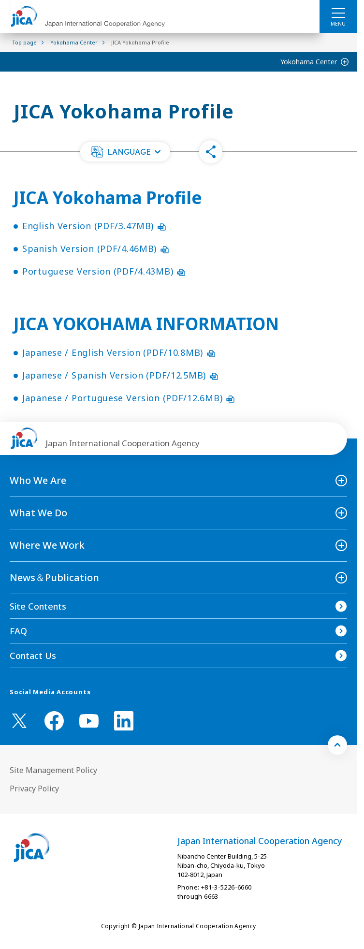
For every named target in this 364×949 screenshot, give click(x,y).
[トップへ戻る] (337, 745)
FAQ (18, 631)
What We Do (38, 512)
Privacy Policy (34, 788)
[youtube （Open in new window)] (89, 721)
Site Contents (38, 606)
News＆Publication (54, 577)
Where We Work (47, 545)
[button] (125, 151)
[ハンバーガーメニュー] (338, 12)
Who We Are (38, 480)
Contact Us (33, 655)
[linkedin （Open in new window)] (123, 720)
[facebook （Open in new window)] (54, 720)
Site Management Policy (53, 770)
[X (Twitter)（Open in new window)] (19, 721)
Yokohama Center (308, 61)
